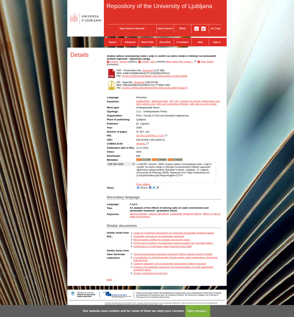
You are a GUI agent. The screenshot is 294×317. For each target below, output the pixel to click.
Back (109, 279)
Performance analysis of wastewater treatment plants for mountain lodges (173, 243)
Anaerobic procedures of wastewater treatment (159, 236)
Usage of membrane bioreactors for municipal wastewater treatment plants (174, 233)
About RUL (165, 42)
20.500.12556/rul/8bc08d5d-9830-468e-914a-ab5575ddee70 (154, 87)
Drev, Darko (207, 61)
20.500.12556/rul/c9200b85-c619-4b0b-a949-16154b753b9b (154, 76)
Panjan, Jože (149, 61)
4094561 (141, 143)
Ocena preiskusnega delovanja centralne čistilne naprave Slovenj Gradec (173, 254)
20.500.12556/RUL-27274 (150, 135)
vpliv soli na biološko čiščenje (172, 104)
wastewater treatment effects (185, 213)
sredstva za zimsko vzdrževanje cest (200, 101)
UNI (171, 101)
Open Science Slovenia (132, 28)
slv (212, 28)
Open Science (165, 28)
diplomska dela (160, 101)
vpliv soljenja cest (145, 104)
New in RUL (147, 42)
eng (218, 28)
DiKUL (182, 28)
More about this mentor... (179, 61)
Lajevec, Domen (119, 61)
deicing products (139, 213)
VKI (177, 101)
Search (112, 42)
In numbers (183, 42)
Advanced (130, 42)
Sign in (217, 42)
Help (200, 42)
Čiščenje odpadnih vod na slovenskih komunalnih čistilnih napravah (170, 263)
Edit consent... (198, 311)
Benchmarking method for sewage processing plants (162, 239)
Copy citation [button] (143, 184)
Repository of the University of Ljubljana (159, 6)
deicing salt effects (159, 213)
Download (147, 70)
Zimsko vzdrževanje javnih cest (150, 273)
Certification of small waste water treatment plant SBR (163, 246)
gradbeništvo (143, 101)
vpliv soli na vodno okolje (203, 104)
